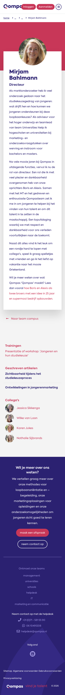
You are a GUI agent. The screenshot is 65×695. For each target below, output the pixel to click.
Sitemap (7, 671)
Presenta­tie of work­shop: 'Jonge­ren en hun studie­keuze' (31, 353)
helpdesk (31, 592)
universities (31, 581)
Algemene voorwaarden (25, 671)
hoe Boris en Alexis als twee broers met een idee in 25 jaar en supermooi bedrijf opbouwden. (32, 293)
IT (32, 598)
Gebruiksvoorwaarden (50, 671)
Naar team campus (22, 318)
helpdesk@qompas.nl (32, 631)
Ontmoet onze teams (32, 568)
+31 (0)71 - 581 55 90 (31, 620)
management (31, 575)
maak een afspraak (32, 532)
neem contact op (32, 544)
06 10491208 (31, 625)
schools (31, 587)
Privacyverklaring (12, 678)
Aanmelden (46, 6)
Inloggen (28, 6)
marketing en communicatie (32, 604)
